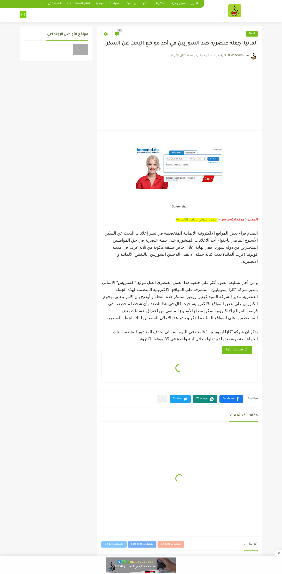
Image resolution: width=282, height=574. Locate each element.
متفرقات (159, 3)
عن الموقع (131, 3)
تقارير (194, 3)
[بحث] (23, 14)
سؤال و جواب (178, 3)
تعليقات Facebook (142, 544)
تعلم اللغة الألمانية (78, 3)
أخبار (145, 3)
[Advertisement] (179, 93)
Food (252, 33)
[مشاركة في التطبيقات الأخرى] (162, 399)
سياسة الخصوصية (107, 3)
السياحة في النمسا (50, 3)
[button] (231, 399)
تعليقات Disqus (114, 544)
